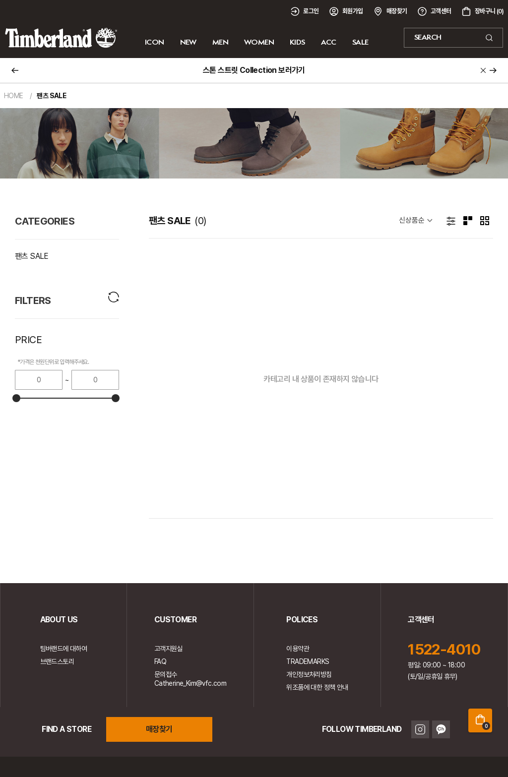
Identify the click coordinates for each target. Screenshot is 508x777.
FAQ (160, 661)
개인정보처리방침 (308, 674)
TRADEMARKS (307, 661)
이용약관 (297, 649)
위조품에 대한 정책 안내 (317, 687)
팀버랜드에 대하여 (63, 649)
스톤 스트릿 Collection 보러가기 (254, 70)
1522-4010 (444, 649)
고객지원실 (168, 649)
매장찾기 (159, 729)
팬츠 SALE (32, 256)
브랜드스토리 (57, 661)
